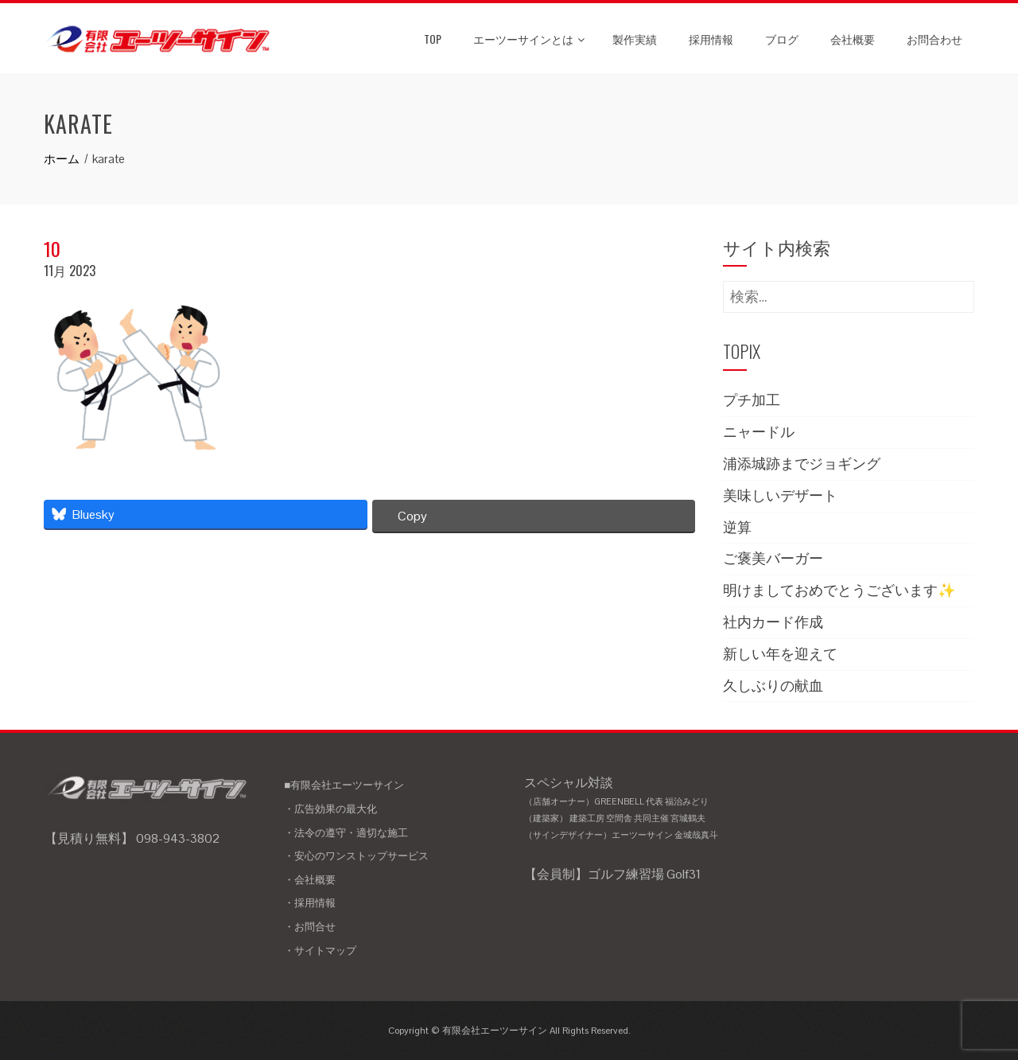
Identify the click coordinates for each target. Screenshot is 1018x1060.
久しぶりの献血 (773, 685)
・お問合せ (310, 926)
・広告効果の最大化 (330, 809)
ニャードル (759, 432)
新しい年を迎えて (780, 654)
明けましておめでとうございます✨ (839, 590)
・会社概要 (310, 880)
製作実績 (634, 38)
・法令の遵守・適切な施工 (346, 833)
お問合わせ (934, 38)
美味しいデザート (780, 495)
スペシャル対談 (629, 809)
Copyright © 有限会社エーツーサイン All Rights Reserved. (509, 1030)
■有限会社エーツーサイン (344, 785)
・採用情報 (310, 903)
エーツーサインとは (529, 38)
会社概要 (852, 38)
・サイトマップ (320, 950)
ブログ (781, 38)
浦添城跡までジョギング (801, 463)
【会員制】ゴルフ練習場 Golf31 (612, 874)
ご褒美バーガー (773, 558)
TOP (432, 38)
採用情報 (711, 38)
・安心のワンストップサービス (356, 856)
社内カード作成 (773, 622)
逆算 (737, 527)
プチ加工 (751, 400)
